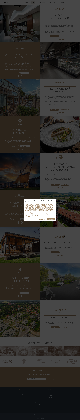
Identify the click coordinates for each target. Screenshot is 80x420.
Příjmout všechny (51, 219)
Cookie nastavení (42, 219)
